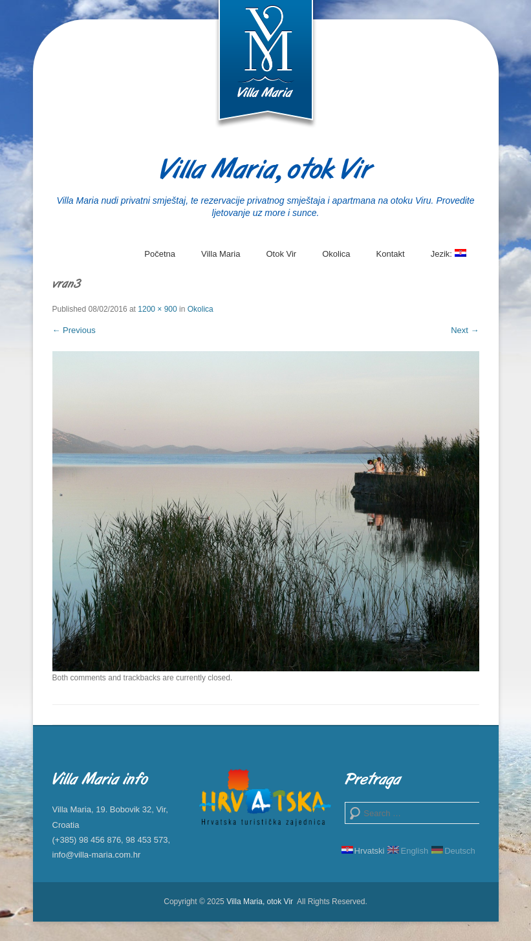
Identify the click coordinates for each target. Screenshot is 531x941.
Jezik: (448, 258)
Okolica (336, 254)
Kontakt (390, 254)
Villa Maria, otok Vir (265, 171)
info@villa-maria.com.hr (96, 855)
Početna (159, 254)
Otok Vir (281, 254)
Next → (465, 330)
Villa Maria (220, 254)
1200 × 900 (157, 309)
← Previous (74, 330)
